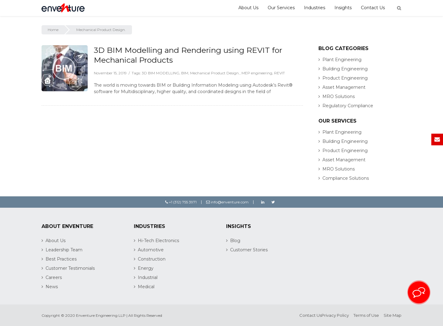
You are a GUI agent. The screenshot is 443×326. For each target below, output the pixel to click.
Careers (54, 277)
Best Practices (61, 259)
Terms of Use (366, 315)
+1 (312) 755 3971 (181, 202)
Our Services (281, 7)
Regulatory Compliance (347, 105)
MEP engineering (256, 73)
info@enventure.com (227, 202)
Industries (314, 7)
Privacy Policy (335, 315)
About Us (248, 7)
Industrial (148, 277)
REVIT (279, 73)
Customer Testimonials (70, 268)
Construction (152, 259)
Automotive (151, 250)
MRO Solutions (338, 96)
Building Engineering (345, 69)
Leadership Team (64, 250)
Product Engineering (345, 78)
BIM (184, 73)
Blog (235, 240)
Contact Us (373, 7)
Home (53, 29)
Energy (146, 268)
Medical (146, 286)
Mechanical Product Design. (215, 73)
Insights (343, 7)
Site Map (392, 315)
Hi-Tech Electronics (158, 240)
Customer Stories (249, 250)
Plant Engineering (341, 59)
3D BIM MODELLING (160, 73)
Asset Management (343, 87)
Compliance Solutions (345, 178)
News (52, 286)
